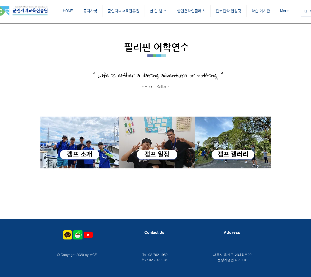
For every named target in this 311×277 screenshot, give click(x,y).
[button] (124, 11)
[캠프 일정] (157, 154)
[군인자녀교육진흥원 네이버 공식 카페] (78, 234)
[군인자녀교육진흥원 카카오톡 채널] (67, 234)
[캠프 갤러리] (233, 154)
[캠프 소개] (79, 154)
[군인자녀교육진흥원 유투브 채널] (88, 234)
